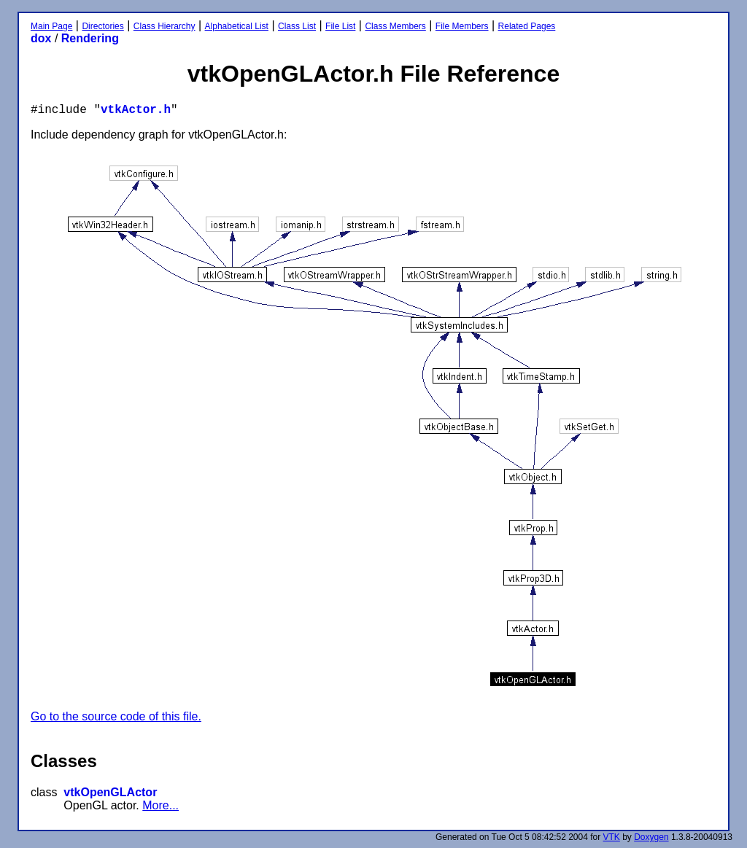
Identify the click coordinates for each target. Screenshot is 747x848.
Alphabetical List (236, 26)
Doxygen (651, 837)
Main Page (51, 26)
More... (160, 805)
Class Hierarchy (164, 26)
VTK (611, 837)
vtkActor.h (136, 110)
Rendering (90, 38)
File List (340, 26)
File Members (462, 26)
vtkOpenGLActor (110, 792)
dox (41, 38)
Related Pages (527, 26)
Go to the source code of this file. (116, 716)
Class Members (395, 26)
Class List (297, 26)
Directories (102, 26)
